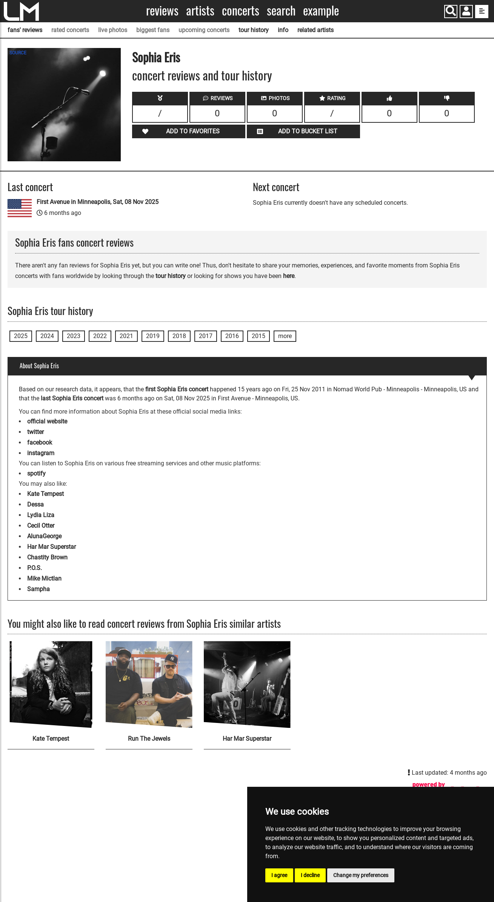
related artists (315, 30)
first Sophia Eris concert (176, 389)
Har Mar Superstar (51, 546)
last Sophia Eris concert (72, 398)
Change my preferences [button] (360, 875)
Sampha (38, 589)
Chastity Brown (47, 557)
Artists (200, 10)
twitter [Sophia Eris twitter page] (35, 432)
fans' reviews (25, 30)
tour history (254, 30)
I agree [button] (279, 875)
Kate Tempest (45, 493)
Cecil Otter (40, 525)
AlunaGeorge (44, 536)
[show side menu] (481, 11)
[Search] (450, 11)
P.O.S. (34, 567)
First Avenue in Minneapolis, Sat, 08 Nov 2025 (98, 201)
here (288, 276)
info (283, 30)
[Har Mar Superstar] (247, 684)
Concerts (240, 10)
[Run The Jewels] (149, 684)
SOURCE (17, 53)
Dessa (35, 504)
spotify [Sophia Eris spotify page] (36, 473)
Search (281, 10)
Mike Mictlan (44, 578)
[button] (466, 12)
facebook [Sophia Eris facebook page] (39, 442)
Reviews (162, 10)
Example (321, 10)
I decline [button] (310, 875)
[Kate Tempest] (51, 684)
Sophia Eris (156, 57)
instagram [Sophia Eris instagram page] (40, 453)
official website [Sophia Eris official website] (47, 421)
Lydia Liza (40, 515)
